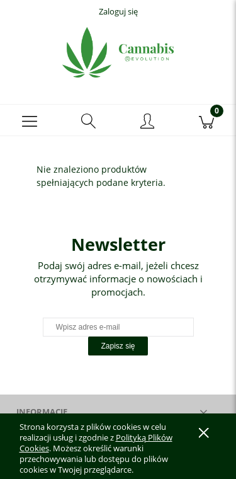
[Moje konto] (147, 122)
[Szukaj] (88, 120)
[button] (29, 120)
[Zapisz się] (117, 346)
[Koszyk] (206, 120)
